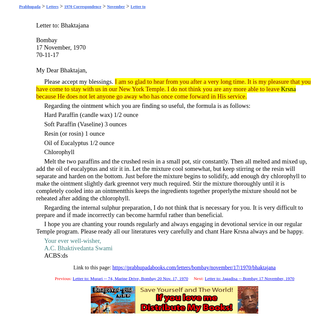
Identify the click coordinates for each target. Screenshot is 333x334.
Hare (226, 231)
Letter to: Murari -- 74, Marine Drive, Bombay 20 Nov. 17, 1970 (130, 278)
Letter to (138, 6)
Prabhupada (30, 6)
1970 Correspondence (83, 6)
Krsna (288, 88)
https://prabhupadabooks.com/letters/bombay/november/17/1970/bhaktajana (193, 267)
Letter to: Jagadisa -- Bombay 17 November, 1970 (249, 278)
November (116, 6)
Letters (52, 6)
